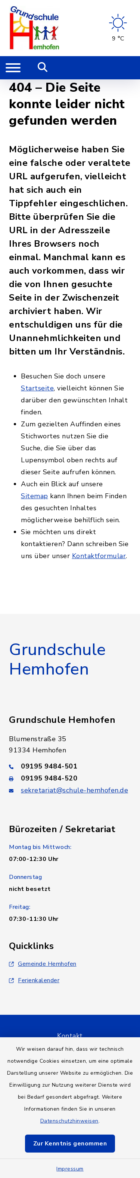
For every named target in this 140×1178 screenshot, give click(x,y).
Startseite (37, 388)
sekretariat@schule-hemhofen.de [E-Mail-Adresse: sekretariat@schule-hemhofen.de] (74, 790)
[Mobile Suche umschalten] (42, 67)
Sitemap (34, 495)
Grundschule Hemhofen (57, 660)
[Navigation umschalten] (13, 68)
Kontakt (70, 1035)
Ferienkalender (34, 980)
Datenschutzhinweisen (69, 1120)
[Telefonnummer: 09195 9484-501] (70, 766)
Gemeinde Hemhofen (43, 964)
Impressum (70, 1168)
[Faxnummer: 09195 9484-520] (70, 778)
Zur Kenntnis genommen (70, 1143)
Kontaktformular (99, 555)
